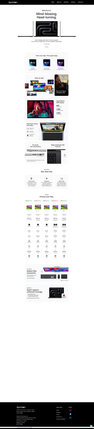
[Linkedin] (70, 418)
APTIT (31, 427)
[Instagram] (70, 410)
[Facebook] (70, 414)
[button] (73, 2)
